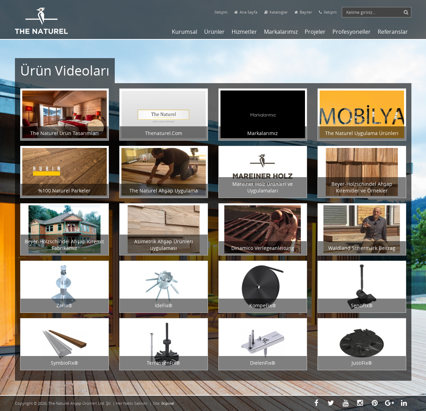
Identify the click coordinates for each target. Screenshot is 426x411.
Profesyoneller (351, 31)
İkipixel (167, 403)
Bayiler (303, 12)
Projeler (315, 31)
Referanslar (393, 31)
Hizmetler (244, 31)
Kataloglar (276, 12)
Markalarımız (281, 31)
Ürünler (214, 31)
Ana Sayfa (245, 12)
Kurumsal (184, 31)
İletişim (221, 12)
